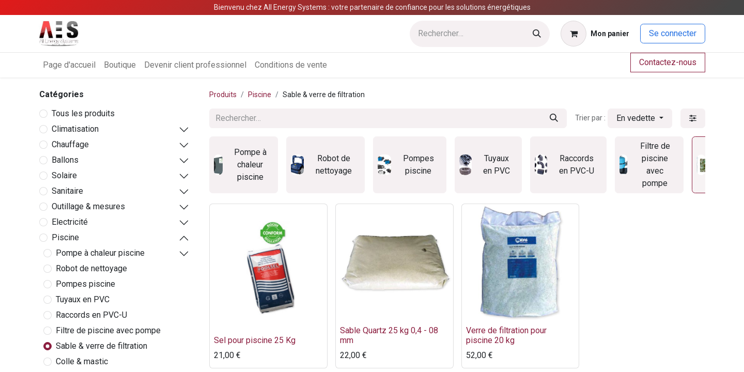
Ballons (65, 160)
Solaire (64, 175)
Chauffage (70, 144)
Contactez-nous (667, 62)
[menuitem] (69, 65)
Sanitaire (67, 191)
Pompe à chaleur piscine (100, 253)
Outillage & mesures (88, 206)
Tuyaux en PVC (83, 299)
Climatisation (75, 129)
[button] (640, 118)
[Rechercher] (537, 34)
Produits (223, 94)
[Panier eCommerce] (595, 33)
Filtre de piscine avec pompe (108, 330)
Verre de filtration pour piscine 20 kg (506, 335)
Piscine (65, 237)
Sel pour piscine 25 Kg (255, 340)
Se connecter (672, 33)
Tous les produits (83, 113)
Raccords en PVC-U (91, 315)
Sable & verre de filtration (101, 346)
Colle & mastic (82, 361)
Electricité (70, 222)
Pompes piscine (85, 284)
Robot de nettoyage (91, 268)
